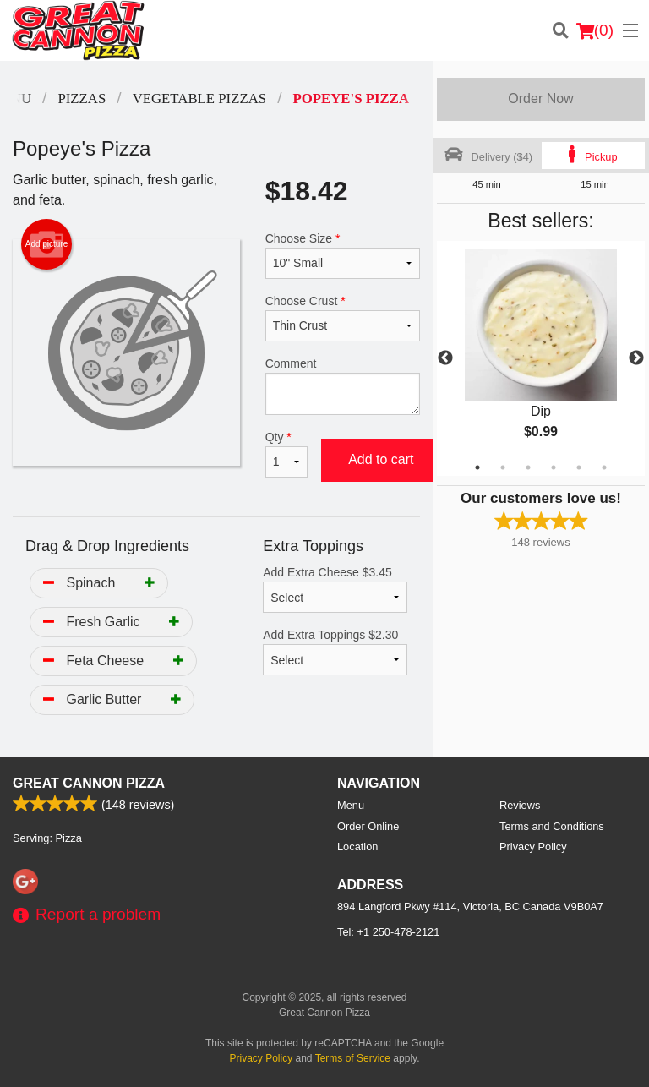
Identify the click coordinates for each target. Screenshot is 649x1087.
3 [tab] (528, 467)
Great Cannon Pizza (89, 783)
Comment (342, 386)
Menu (350, 805)
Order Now (540, 98)
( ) (595, 30)
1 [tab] (477, 467)
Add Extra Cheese (335, 589)
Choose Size (342, 255)
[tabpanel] (541, 358)
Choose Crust (342, 317)
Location (357, 846)
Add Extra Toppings (335, 651)
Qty (286, 454)
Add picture (46, 244)
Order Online (368, 826)
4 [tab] (553, 467)
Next (636, 358)
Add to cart (380, 459)
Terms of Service (352, 1058)
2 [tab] (502, 467)
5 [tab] (578, 467)
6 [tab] (604, 467)
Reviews (519, 805)
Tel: (388, 932)
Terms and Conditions (551, 826)
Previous (445, 358)
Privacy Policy (533, 846)
